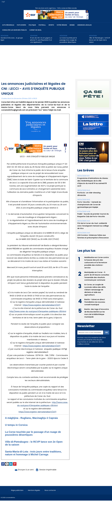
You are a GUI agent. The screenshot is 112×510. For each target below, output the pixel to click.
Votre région (62, 25)
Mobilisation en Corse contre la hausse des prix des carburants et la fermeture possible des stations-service (96, 262)
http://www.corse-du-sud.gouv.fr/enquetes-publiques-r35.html (37, 311)
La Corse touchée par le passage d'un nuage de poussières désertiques (68, 40)
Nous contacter (50, 490)
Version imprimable (46, 469)
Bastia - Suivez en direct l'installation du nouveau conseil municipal (94, 302)
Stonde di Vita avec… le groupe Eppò (12, 39)
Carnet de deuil (35, 30)
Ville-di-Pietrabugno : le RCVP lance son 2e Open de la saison (99, 40)
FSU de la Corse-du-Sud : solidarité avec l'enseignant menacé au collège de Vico (93, 226)
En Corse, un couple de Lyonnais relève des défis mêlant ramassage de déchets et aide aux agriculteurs (95, 289)
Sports (51, 25)
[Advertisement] (56, 60)
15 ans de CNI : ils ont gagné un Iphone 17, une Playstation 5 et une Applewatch (41, 40)
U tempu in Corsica (16, 425)
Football (42, 25)
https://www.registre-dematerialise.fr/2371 (41, 305)
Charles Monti (6, 98)
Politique (32, 25)
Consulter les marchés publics (14, 30)
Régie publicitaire (17, 490)
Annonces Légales (84, 25)
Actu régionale (8, 25)
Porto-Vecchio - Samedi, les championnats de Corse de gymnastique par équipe (89, 204)
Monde (72, 25)
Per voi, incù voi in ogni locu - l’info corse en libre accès (56, 8)
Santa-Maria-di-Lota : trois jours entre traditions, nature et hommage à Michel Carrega (33, 453)
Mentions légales (34, 490)
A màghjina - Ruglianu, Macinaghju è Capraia (31, 418)
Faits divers (21, 25)
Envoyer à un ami (24, 469)
